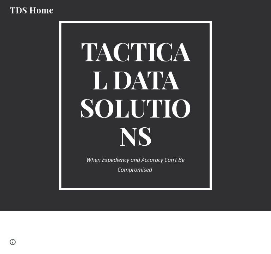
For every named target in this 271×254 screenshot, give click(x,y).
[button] (13, 242)
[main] (135, 105)
